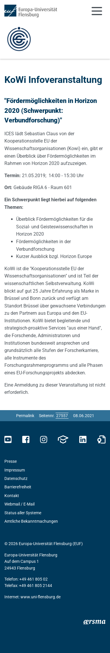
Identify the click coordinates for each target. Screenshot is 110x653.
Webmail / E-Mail (19, 504)
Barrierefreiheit (17, 487)
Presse (10, 461)
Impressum (14, 470)
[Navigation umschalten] (97, 11)
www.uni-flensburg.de (40, 597)
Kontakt (11, 495)
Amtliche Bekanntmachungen (31, 521)
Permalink (25, 415)
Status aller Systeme (22, 512)
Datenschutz (16, 478)
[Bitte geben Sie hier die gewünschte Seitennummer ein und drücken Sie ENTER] (62, 416)
